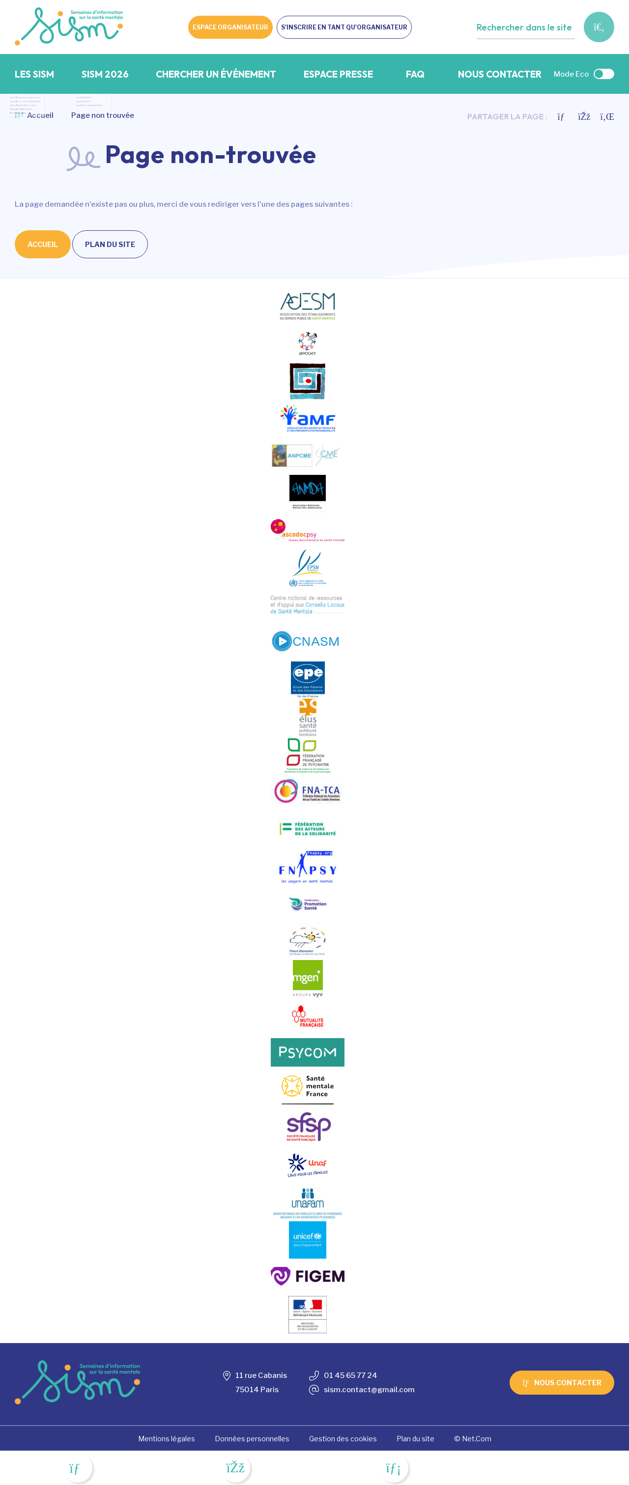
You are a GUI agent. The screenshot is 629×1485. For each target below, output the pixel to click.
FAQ (415, 74)
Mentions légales (166, 1438)
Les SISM (34, 74)
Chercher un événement (216, 74)
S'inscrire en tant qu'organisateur (344, 27)
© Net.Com (472, 1438)
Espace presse (338, 74)
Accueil (34, 115)
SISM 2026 (105, 74)
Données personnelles (252, 1438)
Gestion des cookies (343, 1438)
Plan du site (110, 244)
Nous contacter (500, 74)
